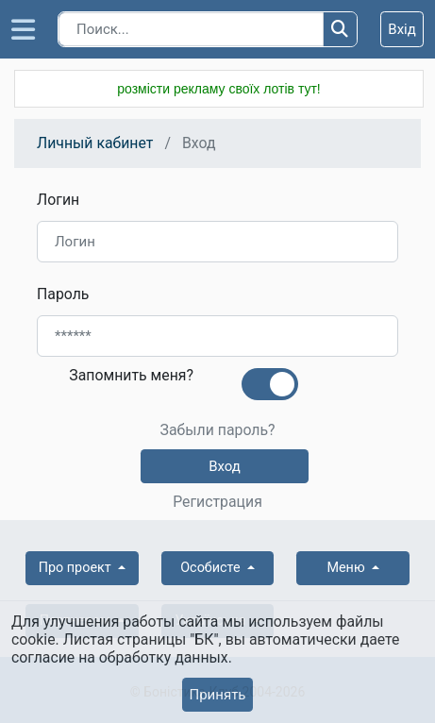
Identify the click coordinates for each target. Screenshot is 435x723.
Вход (225, 466)
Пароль (63, 294)
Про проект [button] (77, 568)
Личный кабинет (95, 143)
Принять (217, 694)
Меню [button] (347, 568)
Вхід (402, 29)
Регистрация (217, 502)
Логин (58, 200)
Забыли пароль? (217, 430)
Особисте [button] (211, 568)
